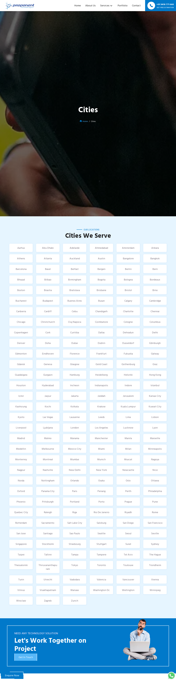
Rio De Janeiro (101, 512)
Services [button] (104, 5)
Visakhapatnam (48, 590)
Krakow (101, 406)
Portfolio (122, 5)
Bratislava (74, 290)
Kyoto (21, 417)
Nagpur (21, 470)
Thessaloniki (21, 565)
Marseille (155, 438)
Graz (155, 364)
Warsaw (74, 590)
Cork (47, 332)
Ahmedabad (101, 248)
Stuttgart (101, 544)
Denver (21, 343)
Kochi (48, 406)
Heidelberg (101, 375)
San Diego (128, 523)
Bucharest (21, 301)
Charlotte (128, 311)
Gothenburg (128, 364)
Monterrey (21, 459)
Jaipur (48, 396)
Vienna (155, 579)
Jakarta (74, 396)
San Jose (21, 533)
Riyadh (128, 512)
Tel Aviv (128, 554)
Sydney (155, 544)
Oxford (21, 491)
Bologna (128, 279)
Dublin (101, 343)
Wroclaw (21, 601)
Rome (155, 512)
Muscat (128, 459)
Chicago (21, 322)
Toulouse (128, 565)
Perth (128, 491)
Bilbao (47, 279)
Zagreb (48, 601)
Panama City (47, 491)
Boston (21, 290)
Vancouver (128, 579)
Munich (101, 459)
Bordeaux (155, 279)
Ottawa (155, 480)
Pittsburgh (48, 502)
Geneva (48, 364)
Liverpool (21, 427)
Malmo (47, 438)
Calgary (128, 301)
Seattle (101, 533)
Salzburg (101, 523)
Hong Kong (155, 375)
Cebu (75, 311)
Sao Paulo (74, 533)
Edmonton (21, 353)
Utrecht (48, 579)
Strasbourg (75, 544)
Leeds (101, 417)
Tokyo (74, 565)
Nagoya (155, 459)
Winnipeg (155, 590)
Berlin (128, 269)
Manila (128, 438)
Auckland (75, 258)
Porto (101, 502)
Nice (155, 470)
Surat (128, 544)
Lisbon (155, 417)
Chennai (155, 311)
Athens (21, 258)
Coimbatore (101, 322)
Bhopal (21, 279)
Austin (101, 258)
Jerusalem (128, 396)
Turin (21, 579)
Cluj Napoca (74, 322)
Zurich (74, 601)
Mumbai (74, 459)
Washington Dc (101, 590)
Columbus (155, 322)
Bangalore (128, 258)
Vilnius (21, 590)
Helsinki (128, 375)
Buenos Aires (74, 301)
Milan (128, 449)
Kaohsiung (21, 406)
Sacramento (47, 523)
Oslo (128, 480)
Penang (101, 491)
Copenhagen (21, 332)
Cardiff (48, 311)
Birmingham (74, 279)
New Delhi (75, 470)
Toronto (101, 565)
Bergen (101, 269)
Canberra (21, 311)
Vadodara (75, 579)
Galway (155, 353)
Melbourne (48, 449)
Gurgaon (47, 375)
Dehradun (128, 332)
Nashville (48, 470)
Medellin (21, 449)
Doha (48, 343)
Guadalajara (21, 375)
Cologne (128, 322)
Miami (101, 449)
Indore (128, 385)
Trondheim (155, 565)
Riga (74, 512)
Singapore (21, 544)
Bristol (128, 290)
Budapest (48, 301)
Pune (155, 502)
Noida (21, 480)
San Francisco (155, 523)
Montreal (48, 459)
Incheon (74, 385)
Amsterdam (128, 248)
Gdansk (21, 364)
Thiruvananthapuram (47, 567)
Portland (74, 502)
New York (101, 470)
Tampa (74, 554)
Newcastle (128, 470)
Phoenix (21, 502)
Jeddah (101, 396)
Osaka (101, 480)
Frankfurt (101, 353)
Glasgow (74, 364)
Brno (155, 290)
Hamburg (75, 375)
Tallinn (48, 554)
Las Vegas (48, 417)
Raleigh (48, 512)
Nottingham (47, 480)
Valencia (101, 579)
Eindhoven (48, 353)
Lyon (155, 427)
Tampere (101, 554)
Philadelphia (155, 491)
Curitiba (74, 332)
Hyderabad (48, 385)
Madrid (21, 438)
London (75, 427)
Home (77, 5)
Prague (128, 502)
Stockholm (48, 544)
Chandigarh (101, 311)
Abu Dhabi (48, 248)
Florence (75, 353)
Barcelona (21, 269)
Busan (101, 301)
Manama (74, 438)
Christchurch (48, 322)
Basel (48, 269)
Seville (155, 533)
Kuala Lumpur (128, 406)
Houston (21, 385)
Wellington (128, 590)
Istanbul (155, 385)
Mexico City (74, 449)
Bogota (101, 279)
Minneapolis (155, 449)
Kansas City (155, 396)
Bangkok (155, 258)
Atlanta (48, 258)
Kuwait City (155, 406)
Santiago (48, 533)
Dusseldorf (128, 343)
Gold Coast (101, 364)
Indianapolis (101, 385)
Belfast (75, 269)
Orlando (74, 480)
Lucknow (128, 427)
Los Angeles (101, 427)
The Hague (155, 554)
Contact (136, 5)
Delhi (155, 332)
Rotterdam (21, 523)
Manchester (101, 438)
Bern (155, 269)
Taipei (21, 554)
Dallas (101, 332)
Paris (74, 491)
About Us (90, 5)
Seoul (128, 533)
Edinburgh (155, 343)
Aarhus (21, 248)
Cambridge (155, 301)
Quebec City (21, 512)
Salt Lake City (74, 523)
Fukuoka (128, 353)
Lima (128, 417)
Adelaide (75, 248)
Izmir (21, 396)
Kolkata (75, 406)
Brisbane (101, 290)
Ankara (155, 248)
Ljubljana (48, 427)
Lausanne (75, 417)
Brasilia (48, 290)
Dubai (74, 343)
